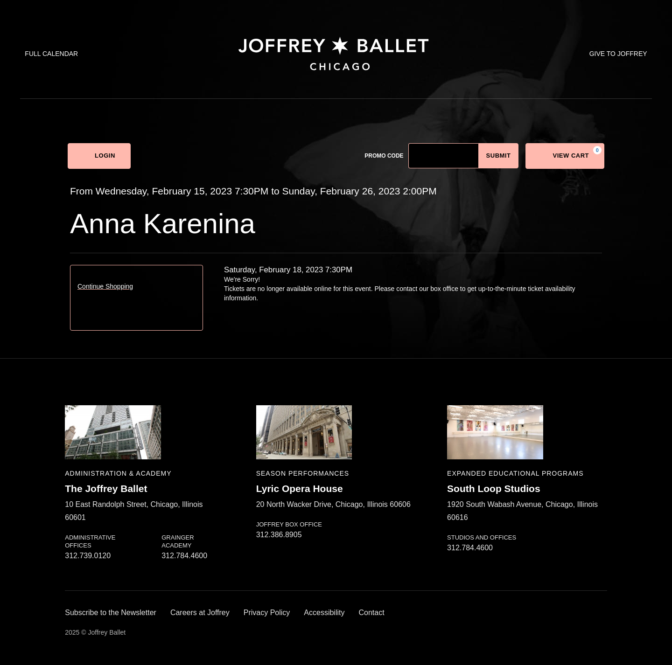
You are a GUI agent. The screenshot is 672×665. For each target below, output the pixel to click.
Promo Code (383, 155)
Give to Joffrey (618, 53)
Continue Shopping (105, 286)
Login (99, 156)
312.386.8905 (279, 535)
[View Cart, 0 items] (564, 156)
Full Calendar (51, 53)
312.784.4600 (184, 556)
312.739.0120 (88, 556)
